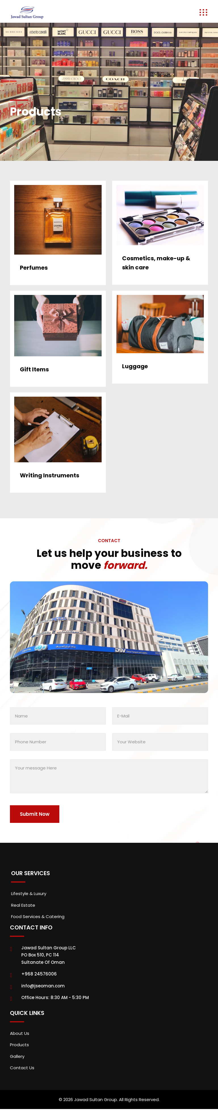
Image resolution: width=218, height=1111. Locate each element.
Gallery (17, 1056)
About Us (19, 1033)
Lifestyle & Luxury (28, 893)
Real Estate (23, 905)
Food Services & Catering (37, 916)
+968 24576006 (39, 974)
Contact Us (22, 1068)
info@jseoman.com (43, 986)
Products (19, 1045)
